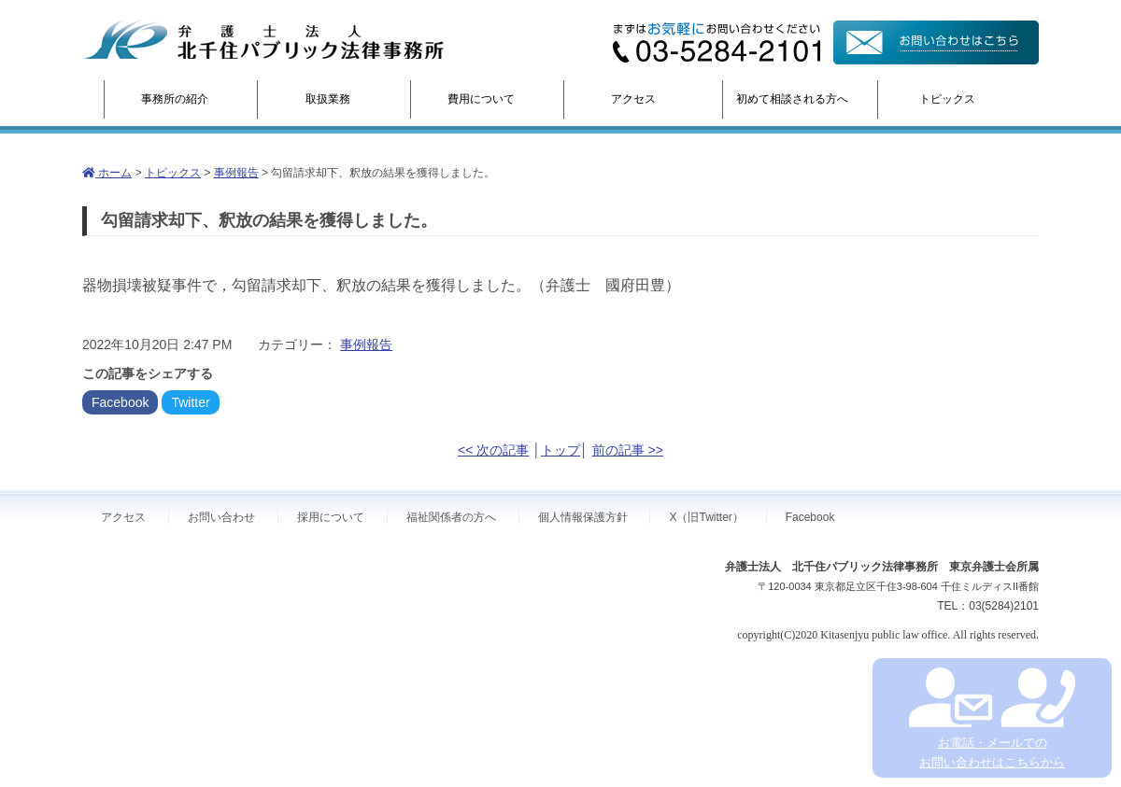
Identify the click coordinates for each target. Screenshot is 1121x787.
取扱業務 (327, 98)
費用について (481, 98)
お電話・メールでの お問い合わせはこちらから (991, 718)
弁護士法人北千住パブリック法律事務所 (263, 40)
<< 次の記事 (493, 450)
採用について (330, 517)
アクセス (633, 98)
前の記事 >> (627, 450)
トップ (560, 450)
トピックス (947, 98)
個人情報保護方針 (583, 517)
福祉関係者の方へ (451, 517)
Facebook (120, 402)
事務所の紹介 (174, 98)
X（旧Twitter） (706, 517)
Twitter (190, 402)
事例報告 (236, 172)
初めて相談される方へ (792, 98)
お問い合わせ (221, 517)
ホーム (107, 172)
